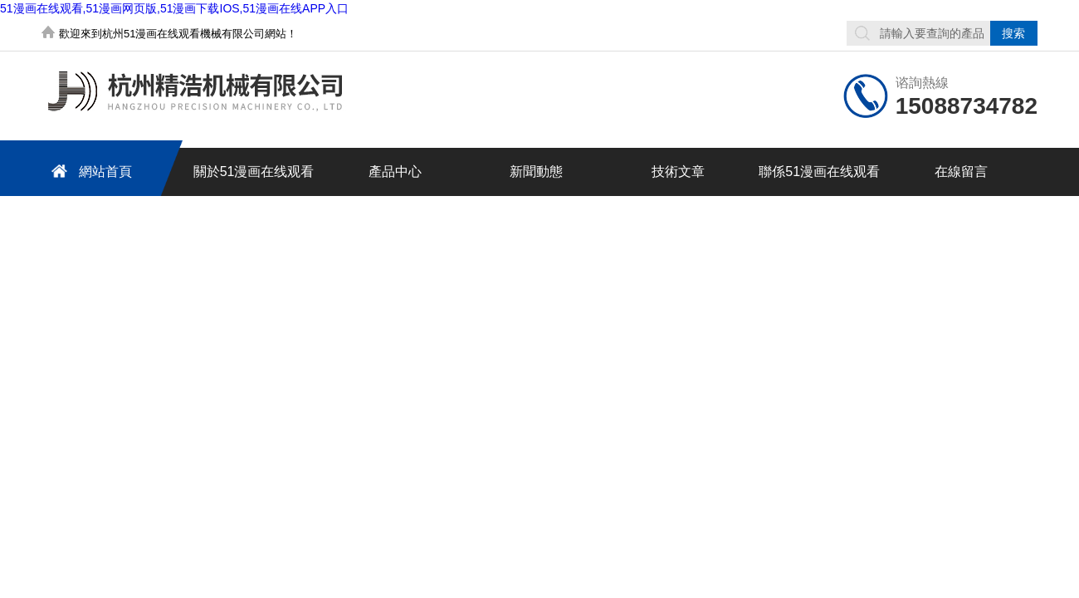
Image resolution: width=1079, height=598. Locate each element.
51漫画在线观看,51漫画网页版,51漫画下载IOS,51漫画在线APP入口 (174, 8)
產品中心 (395, 171)
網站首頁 (89, 171)
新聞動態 (536, 171)
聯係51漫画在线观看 (819, 171)
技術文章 (678, 171)
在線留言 (961, 171)
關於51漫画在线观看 (254, 171)
